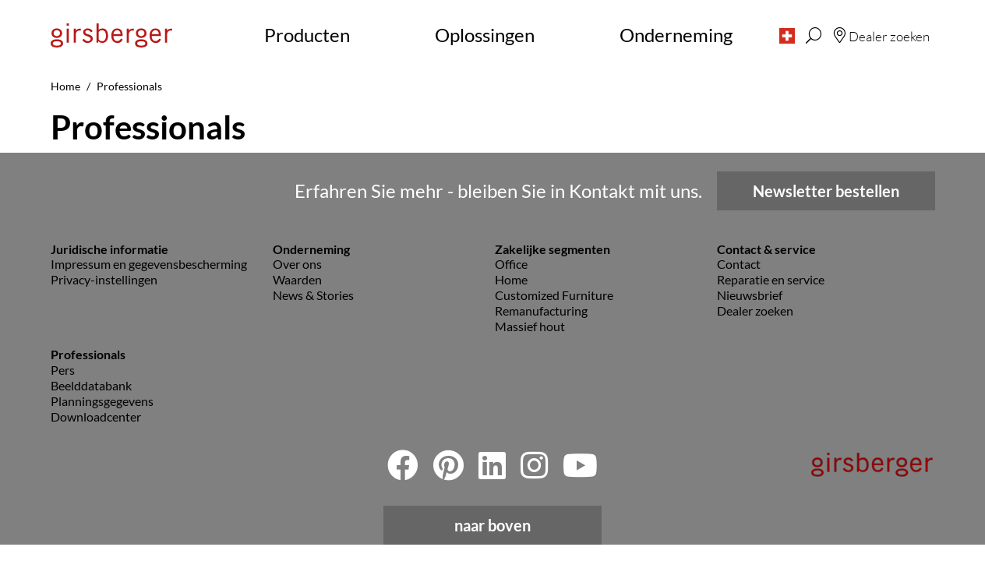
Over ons (297, 263)
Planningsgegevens (102, 400)
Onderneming (676, 34)
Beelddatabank (91, 385)
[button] (787, 35)
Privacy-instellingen (104, 279)
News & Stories (313, 295)
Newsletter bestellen (826, 191)
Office (511, 263)
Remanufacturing (541, 310)
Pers (63, 369)
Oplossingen (485, 34)
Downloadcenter (96, 416)
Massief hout (530, 326)
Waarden (297, 279)
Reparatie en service (770, 279)
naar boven (492, 525)
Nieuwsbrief (749, 295)
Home (511, 279)
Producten (307, 34)
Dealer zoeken (755, 310)
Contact (739, 263)
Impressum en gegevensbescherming (149, 263)
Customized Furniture (554, 295)
